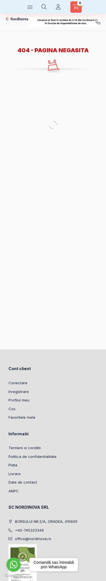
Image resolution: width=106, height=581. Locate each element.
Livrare (14, 473)
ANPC (13, 491)
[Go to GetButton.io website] (14, 575)
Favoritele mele (21, 417)
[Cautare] (44, 7)
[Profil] (58, 7)
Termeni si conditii (24, 447)
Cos (12, 409)
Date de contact (22, 482)
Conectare (17, 383)
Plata (12, 465)
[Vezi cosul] (76, 7)
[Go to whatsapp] (14, 565)
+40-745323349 (97, 22)
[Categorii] (30, 7)
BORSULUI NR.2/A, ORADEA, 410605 (46, 521)
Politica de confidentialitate (32, 456)
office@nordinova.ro (33, 538)
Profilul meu (18, 400)
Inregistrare (18, 391)
